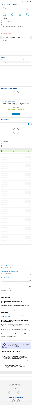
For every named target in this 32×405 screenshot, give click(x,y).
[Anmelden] (25, 1)
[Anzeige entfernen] (31, 401)
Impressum (11, 378)
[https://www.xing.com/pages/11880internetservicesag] (19, 385)
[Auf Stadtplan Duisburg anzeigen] (31, 124)
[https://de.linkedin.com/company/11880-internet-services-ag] (22, 385)
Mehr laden (16, 242)
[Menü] (30, 1)
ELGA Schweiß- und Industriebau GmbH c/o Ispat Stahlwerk (14, 283)
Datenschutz (16, 378)
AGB (20, 378)
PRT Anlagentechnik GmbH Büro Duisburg (10, 265)
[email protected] (8, 316)
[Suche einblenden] (22, 1)
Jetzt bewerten (16, 113)
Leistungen (5, 37)
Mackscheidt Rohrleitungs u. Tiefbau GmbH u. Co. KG (12, 289)
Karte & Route (21, 37)
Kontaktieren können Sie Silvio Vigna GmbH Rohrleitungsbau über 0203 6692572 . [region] (15, 315)
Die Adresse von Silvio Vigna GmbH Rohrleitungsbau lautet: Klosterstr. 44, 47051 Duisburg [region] (15, 306)
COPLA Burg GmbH (5, 277)
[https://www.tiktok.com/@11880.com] (13, 385)
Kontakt (5, 40)
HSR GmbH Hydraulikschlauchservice (9, 271)
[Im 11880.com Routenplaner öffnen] (28, 124)
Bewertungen (13, 37)
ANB (22, 378)
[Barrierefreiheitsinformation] (27, 1)
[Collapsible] (30, 302)
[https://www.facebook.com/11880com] (10, 385)
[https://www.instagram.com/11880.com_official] (16, 385)
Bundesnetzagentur (6, 355)
